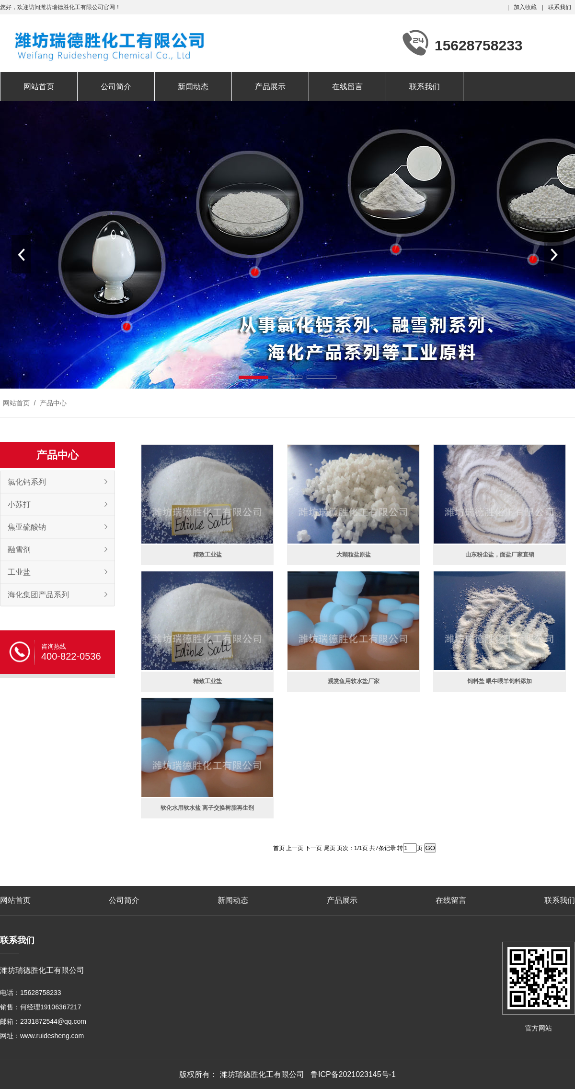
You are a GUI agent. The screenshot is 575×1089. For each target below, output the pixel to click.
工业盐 (19, 572)
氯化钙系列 (27, 482)
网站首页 (38, 87)
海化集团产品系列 (38, 595)
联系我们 (559, 7)
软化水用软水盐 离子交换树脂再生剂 (207, 808)
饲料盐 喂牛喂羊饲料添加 (499, 681)
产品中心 (52, 403)
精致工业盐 (207, 554)
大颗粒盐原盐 (353, 554)
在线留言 (347, 87)
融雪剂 (19, 549)
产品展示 (270, 87)
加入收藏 (525, 7)
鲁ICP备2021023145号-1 (353, 1074)
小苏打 (19, 504)
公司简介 (116, 87)
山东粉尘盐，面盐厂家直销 (499, 554)
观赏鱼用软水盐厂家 (354, 681)
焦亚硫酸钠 (27, 527)
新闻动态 (193, 87)
